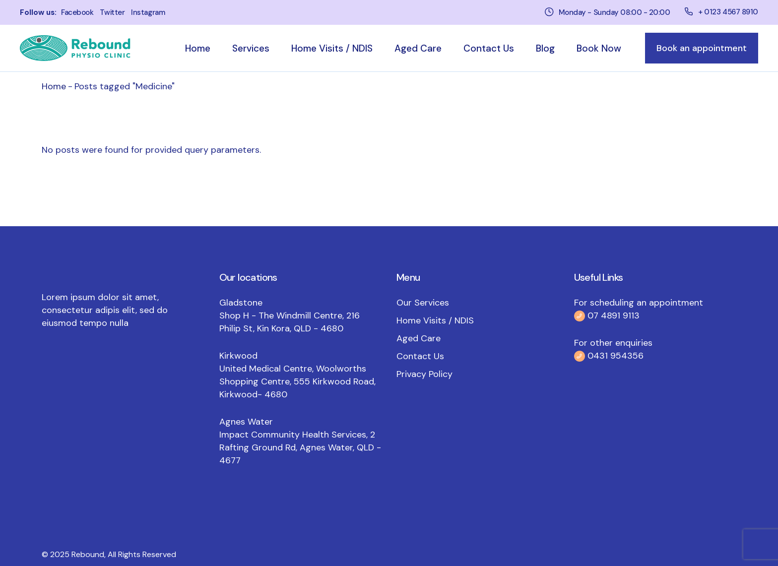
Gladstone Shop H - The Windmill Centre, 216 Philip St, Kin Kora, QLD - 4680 (289, 315)
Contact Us (420, 356)
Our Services (422, 303)
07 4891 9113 (613, 315)
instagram (148, 12)
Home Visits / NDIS (435, 320)
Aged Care (418, 338)
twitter (112, 12)
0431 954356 (614, 356)
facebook (77, 12)
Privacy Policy (424, 374)
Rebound (87, 554)
